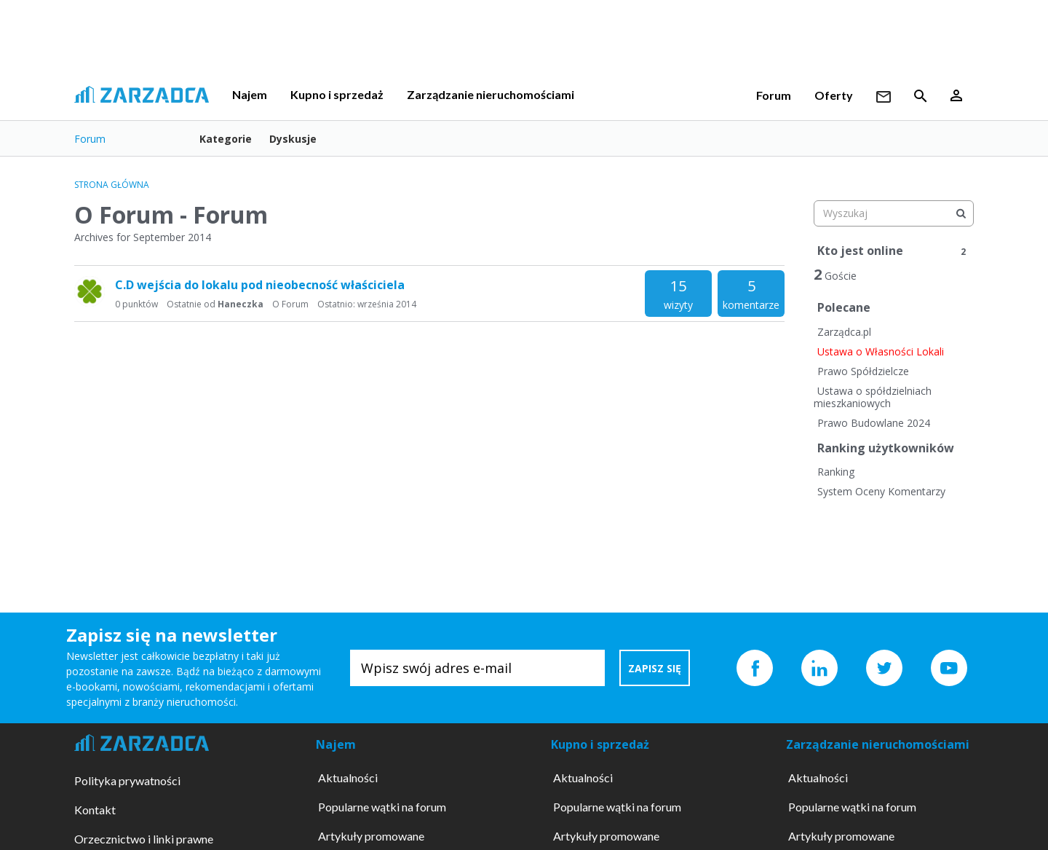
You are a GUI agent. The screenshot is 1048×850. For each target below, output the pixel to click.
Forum (773, 95)
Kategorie (225, 139)
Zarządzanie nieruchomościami (490, 94)
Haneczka (240, 304)
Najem (249, 94)
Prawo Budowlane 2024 (873, 423)
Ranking (835, 472)
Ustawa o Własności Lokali (880, 351)
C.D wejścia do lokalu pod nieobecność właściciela (260, 285)
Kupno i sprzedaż (337, 94)
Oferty (833, 95)
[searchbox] (894, 213)
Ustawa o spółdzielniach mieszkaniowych (873, 397)
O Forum (290, 304)
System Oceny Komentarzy (881, 491)
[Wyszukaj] (961, 213)
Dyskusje (293, 139)
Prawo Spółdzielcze (863, 371)
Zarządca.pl (844, 332)
